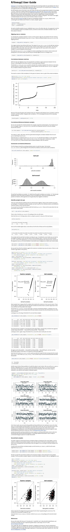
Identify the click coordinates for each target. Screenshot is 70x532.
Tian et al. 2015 (47, 11)
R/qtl (31, 8)
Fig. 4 (45, 431)
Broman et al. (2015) (34, 11)
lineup (54, 7)
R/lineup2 (13, 6)
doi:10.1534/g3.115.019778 (17, 524)
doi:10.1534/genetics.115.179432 (18, 530)
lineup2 (21, 18)
